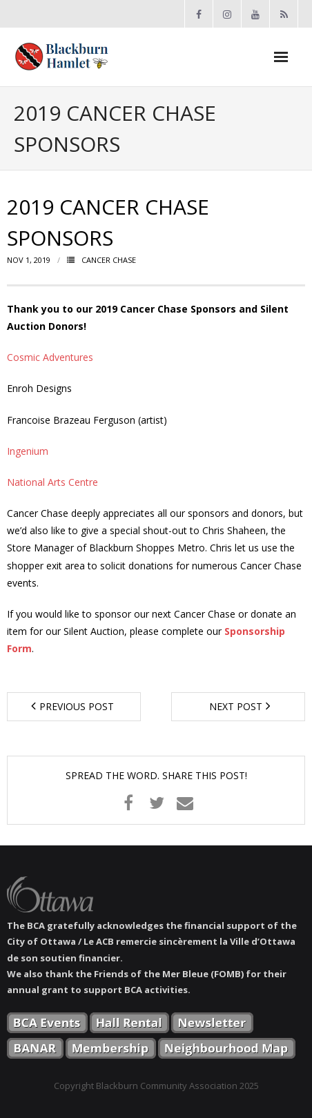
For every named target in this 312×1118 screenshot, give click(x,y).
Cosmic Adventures (50, 357)
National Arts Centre (52, 482)
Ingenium (27, 451)
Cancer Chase (108, 260)
